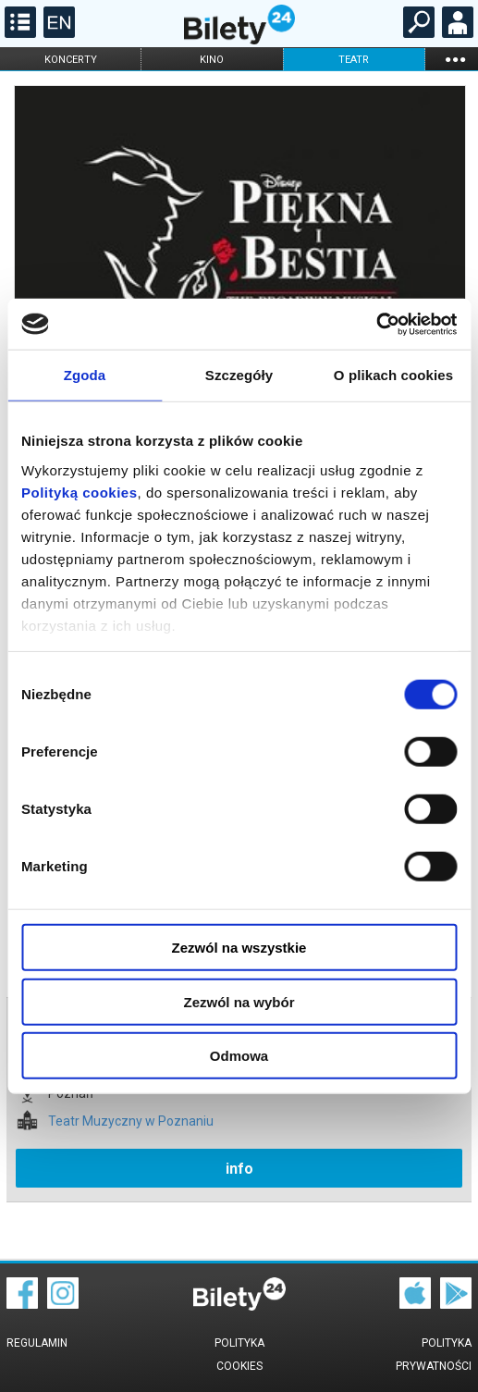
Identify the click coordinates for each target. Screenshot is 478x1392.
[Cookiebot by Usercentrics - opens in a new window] (376, 324)
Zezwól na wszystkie (239, 947)
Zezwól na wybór (238, 1001)
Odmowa (239, 1056)
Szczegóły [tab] (239, 375)
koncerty (70, 60)
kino (212, 60)
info (239, 1168)
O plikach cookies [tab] (393, 375)
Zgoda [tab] (85, 375)
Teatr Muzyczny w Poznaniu (131, 1121)
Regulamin (36, 1343)
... (455, 58)
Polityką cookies (79, 491)
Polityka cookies (239, 1355)
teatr (353, 60)
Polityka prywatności (434, 1355)
